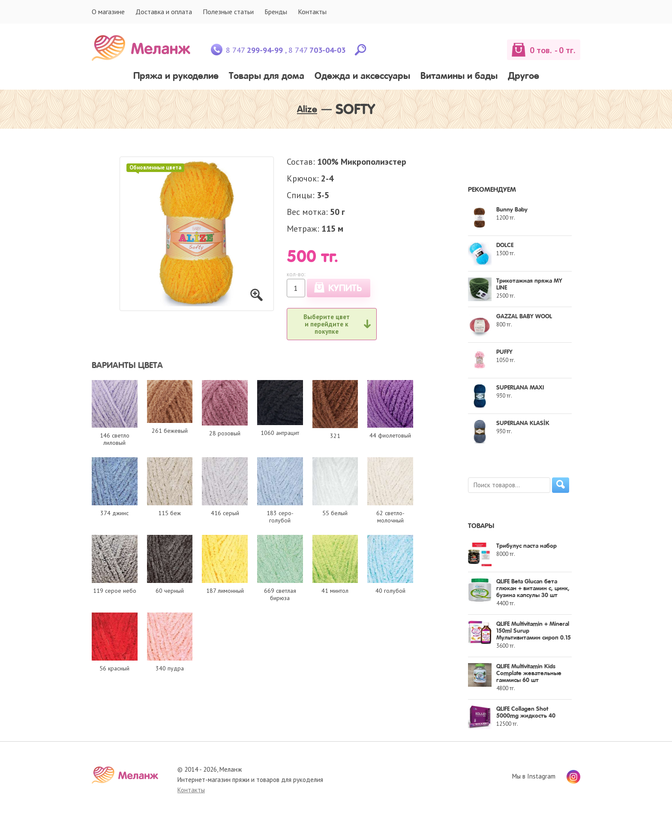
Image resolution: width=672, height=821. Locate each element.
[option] (196, 233)
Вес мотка (306, 211)
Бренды (275, 11)
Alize (307, 110)
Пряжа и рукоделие (176, 76)
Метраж (302, 228)
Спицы (299, 195)
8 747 (254, 50)
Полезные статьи (228, 11)
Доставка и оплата (163, 11)
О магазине (108, 11)
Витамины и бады (459, 76)
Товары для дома (266, 76)
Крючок (302, 178)
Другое (523, 76)
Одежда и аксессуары (362, 76)
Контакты (312, 11)
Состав (300, 161)
